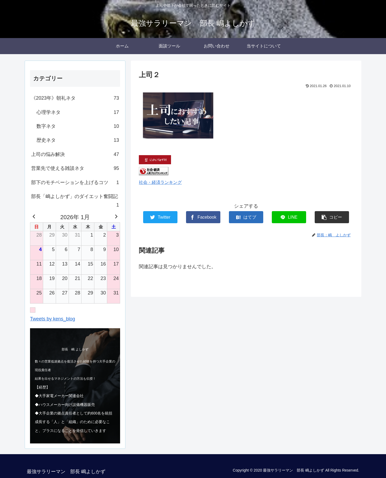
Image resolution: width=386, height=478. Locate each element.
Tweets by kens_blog (52, 319)
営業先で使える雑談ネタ (75, 168)
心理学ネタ (77, 112)
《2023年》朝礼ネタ (75, 98)
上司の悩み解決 (75, 154)
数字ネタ (77, 126)
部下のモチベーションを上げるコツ (75, 182)
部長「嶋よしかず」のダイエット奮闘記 (75, 202)
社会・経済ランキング (160, 182)
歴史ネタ (77, 140)
